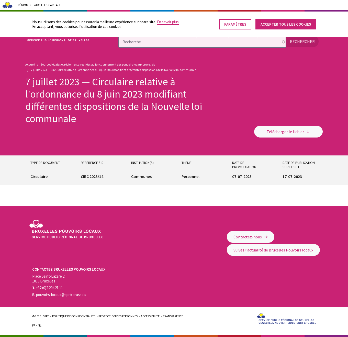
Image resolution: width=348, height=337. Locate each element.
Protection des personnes (118, 316)
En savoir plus (168, 21)
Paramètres (235, 24)
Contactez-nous (250, 236)
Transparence (173, 316)
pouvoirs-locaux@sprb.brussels (59, 294)
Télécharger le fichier (288, 131)
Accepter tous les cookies (286, 24)
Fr (33, 325)
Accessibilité (150, 316)
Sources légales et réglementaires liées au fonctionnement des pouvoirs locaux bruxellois (98, 64)
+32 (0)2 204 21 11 (47, 287)
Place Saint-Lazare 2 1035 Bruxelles (48, 278)
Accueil (30, 64)
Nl (39, 325)
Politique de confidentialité (73, 316)
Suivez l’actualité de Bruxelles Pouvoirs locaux (273, 249)
